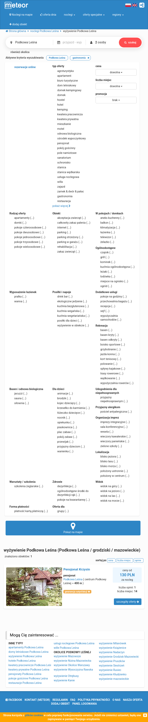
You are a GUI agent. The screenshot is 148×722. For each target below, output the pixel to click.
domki (17, 223)
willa (57, 182)
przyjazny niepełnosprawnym (112, 399)
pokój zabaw (64, 437)
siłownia (19, 403)
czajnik (105, 252)
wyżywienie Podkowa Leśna (25, 656)
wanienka (62, 451)
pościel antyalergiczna (114, 412)
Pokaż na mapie (73, 528)
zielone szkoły (109, 446)
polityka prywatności (94, 699)
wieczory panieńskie (112, 441)
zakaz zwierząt (66, 252)
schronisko (61, 162)
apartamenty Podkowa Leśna (25, 647)
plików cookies (34, 715)
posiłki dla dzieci (67, 321)
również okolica (17, 52)
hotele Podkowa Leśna (22, 660)
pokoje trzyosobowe (26, 242)
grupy (60, 511)
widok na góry (109, 486)
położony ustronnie (112, 471)
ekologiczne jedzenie (69, 301)
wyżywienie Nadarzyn (111, 652)
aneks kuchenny (110, 218)
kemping (60, 109)
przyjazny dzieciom (68, 446)
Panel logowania (84, 703)
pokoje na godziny (111, 296)
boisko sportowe (110, 344)
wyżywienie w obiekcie (70, 325)
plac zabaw (63, 432)
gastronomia (62, 196)
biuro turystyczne (65, 81)
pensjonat (60, 143)
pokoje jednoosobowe (27, 237)
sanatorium (61, 158)
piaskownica (64, 427)
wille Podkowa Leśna (66, 647)
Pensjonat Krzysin (76, 569)
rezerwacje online (22, 67)
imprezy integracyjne (113, 422)
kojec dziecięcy (66, 403)
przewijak (62, 442)
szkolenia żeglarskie (26, 486)
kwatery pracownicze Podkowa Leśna (30, 665)
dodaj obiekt (60, 703)
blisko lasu (107, 461)
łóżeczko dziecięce (68, 413)
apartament (61, 76)
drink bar (62, 296)
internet (61, 227)
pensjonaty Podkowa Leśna (24, 674)
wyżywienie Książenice (112, 647)
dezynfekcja (64, 486)
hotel (57, 105)
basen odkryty (109, 340)
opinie (138, 560)
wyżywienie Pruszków (112, 661)
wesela (105, 432)
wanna (18, 301)
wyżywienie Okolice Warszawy (72, 665)
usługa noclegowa (65, 177)
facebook (14, 699)
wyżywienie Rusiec (110, 669)
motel (58, 129)
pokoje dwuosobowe (26, 232)
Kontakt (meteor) (37, 699)
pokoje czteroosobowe (27, 227)
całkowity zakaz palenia (71, 223)
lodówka (105, 276)
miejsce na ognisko (112, 281)
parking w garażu (67, 242)
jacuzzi (18, 393)
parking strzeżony (67, 237)
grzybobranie (108, 349)
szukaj (130, 42)
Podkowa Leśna (72, 579)
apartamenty (21, 218)
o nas (116, 699)
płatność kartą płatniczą (28, 511)
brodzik (61, 398)
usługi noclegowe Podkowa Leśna (74, 643)
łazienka (105, 232)
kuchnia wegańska (68, 311)
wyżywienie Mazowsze (67, 656)
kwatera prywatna (65, 119)
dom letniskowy (64, 85)
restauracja (61, 201)
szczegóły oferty (127, 601)
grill (102, 257)
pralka (17, 296)
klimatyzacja (108, 227)
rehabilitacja (64, 247)
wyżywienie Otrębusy (66, 675)
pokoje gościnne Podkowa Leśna (28, 678)
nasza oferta (132, 699)
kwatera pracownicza (67, 114)
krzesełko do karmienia (71, 408)
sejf (102, 311)
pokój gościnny (63, 148)
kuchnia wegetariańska (70, 316)
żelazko (105, 242)
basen (104, 330)
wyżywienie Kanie (64, 680)
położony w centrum (112, 476)
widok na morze (110, 501)
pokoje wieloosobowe (27, 247)
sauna (17, 398)
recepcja (105, 306)
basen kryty (107, 335)
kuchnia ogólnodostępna (115, 267)
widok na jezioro (110, 491)
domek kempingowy (66, 90)
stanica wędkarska (66, 172)
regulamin (60, 699)
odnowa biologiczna (66, 134)
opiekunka (63, 422)
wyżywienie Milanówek (112, 643)
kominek (105, 262)
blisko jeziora (108, 456)
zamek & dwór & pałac (68, 191)
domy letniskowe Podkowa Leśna (28, 651)
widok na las (108, 496)
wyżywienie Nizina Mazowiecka (72, 660)
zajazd (58, 187)
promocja (101, 93)
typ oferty (58, 66)
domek (59, 95)
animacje (62, 393)
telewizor (106, 237)
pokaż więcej (61, 205)
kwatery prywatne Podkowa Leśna (28, 669)
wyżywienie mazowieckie (114, 678)
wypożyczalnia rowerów (115, 383)
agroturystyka (63, 71)
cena (98, 66)
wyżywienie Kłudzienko (112, 674)
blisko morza (108, 466)
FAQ (72, 699)
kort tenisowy (108, 359)
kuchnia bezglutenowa (70, 306)
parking (61, 232)
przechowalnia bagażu (114, 301)
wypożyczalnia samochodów (108, 317)
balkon (104, 223)
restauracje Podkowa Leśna (25, 682)
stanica (59, 167)
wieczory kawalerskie (113, 436)
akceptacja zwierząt (69, 218)
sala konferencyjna (112, 427)
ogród (104, 286)
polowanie (106, 364)
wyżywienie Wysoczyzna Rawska (73, 669)
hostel (58, 100)
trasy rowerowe (109, 373)
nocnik (61, 418)
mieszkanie (61, 124)
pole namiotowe (64, 153)
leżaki (104, 272)
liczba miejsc (103, 80)
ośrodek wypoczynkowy (69, 138)
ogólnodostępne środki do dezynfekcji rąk (70, 492)
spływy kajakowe (110, 369)
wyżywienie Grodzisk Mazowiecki (119, 656)
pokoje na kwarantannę (71, 500)
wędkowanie (108, 378)
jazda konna (107, 354)
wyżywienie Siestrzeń (111, 665)
